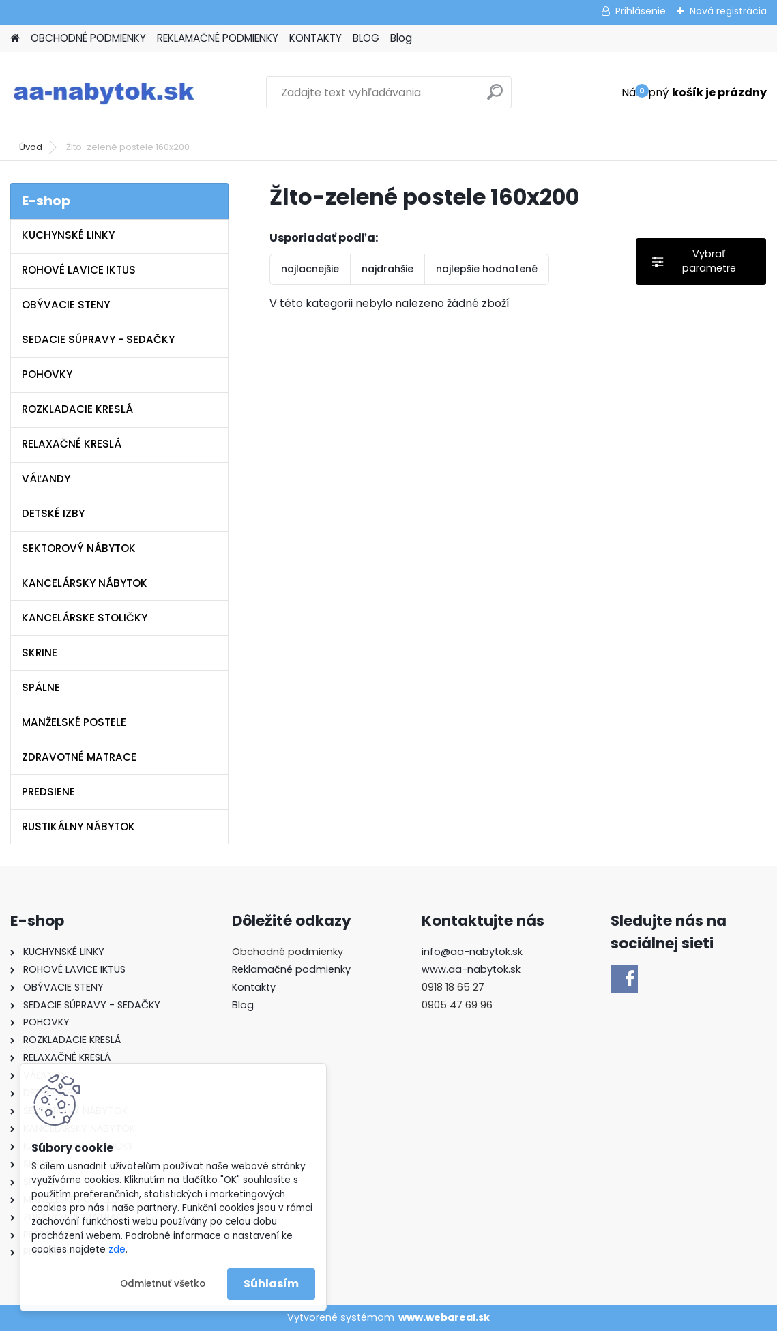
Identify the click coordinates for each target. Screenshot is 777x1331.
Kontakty (254, 987)
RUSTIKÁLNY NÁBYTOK (78, 826)
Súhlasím (271, 1283)
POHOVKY (47, 374)
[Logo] (104, 93)
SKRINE (39, 652)
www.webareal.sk (444, 1317)
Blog (401, 38)
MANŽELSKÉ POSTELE (74, 722)
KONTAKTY (315, 38)
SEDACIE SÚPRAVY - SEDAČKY (98, 339)
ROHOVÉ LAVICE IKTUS (79, 270)
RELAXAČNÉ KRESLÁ (71, 444)
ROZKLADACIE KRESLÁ (77, 409)
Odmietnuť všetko (162, 1283)
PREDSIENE (48, 792)
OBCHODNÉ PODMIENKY (88, 38)
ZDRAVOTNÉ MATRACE (79, 757)
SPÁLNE (41, 687)
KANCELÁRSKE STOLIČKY (84, 618)
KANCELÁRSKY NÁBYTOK (84, 583)
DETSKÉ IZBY (53, 513)
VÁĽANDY (46, 478)
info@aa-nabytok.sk (472, 952)
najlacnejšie (310, 269)
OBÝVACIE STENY (66, 304)
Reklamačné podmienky (291, 969)
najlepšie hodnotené (487, 269)
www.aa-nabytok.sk (471, 969)
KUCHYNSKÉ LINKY (68, 235)
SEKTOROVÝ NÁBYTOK (79, 548)
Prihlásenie (640, 11)
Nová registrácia (728, 11)
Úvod (30, 147)
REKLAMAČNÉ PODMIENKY (217, 38)
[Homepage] (15, 38)
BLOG (366, 38)
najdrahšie (387, 269)
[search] (495, 97)
